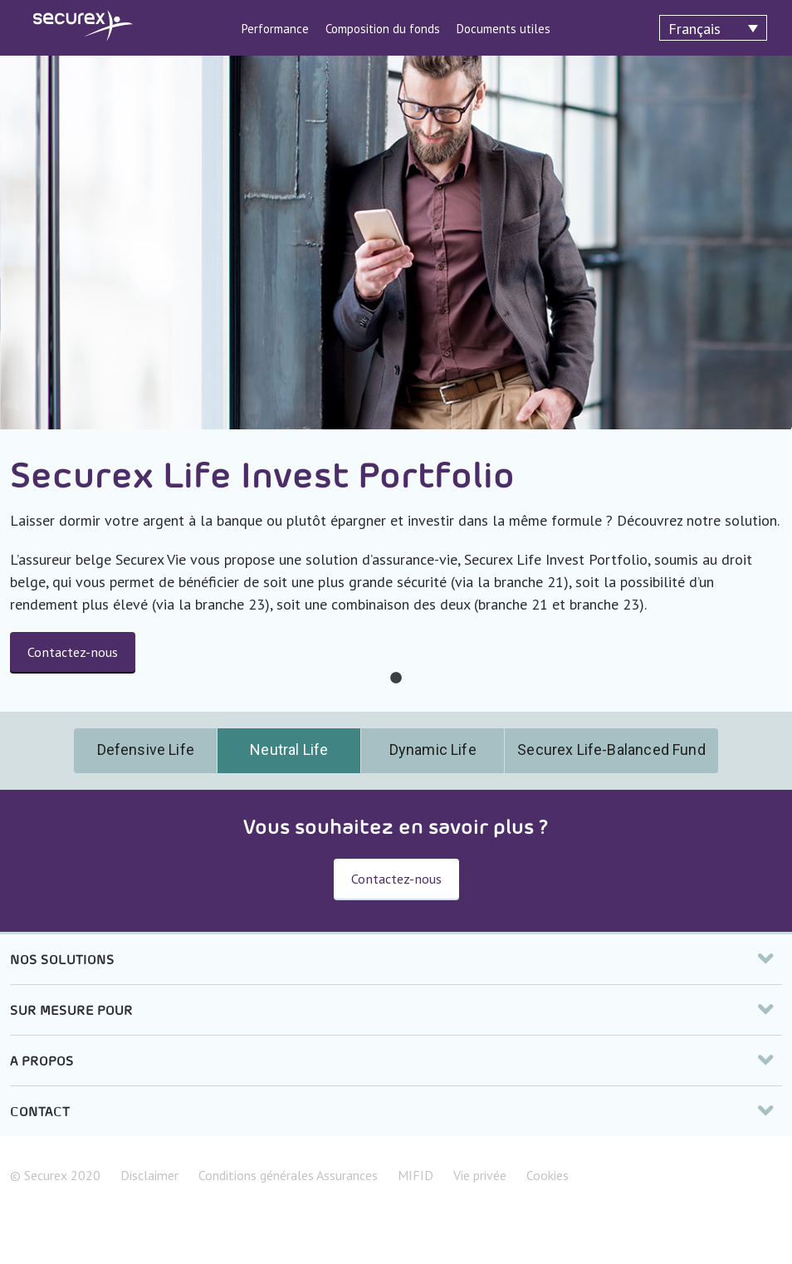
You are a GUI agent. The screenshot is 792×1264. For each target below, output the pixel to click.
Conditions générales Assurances (288, 1175)
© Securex (55, 1175)
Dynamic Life (433, 749)
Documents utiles (503, 29)
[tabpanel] (396, 384)
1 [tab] (396, 678)
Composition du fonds (382, 29)
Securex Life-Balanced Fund (611, 749)
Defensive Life (145, 749)
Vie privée (479, 1175)
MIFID (415, 1175)
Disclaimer (149, 1175)
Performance (275, 29)
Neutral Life (289, 749)
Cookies (547, 1175)
